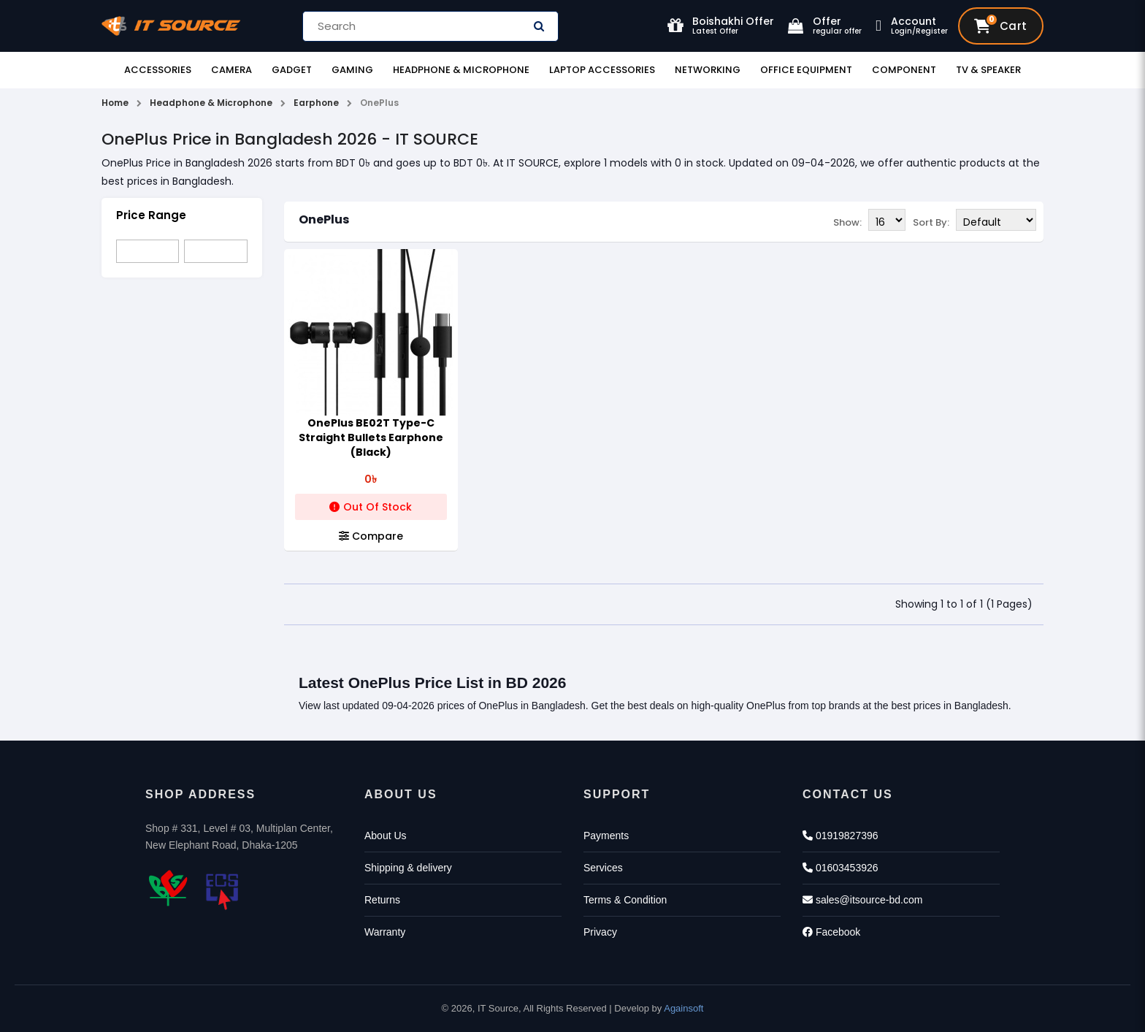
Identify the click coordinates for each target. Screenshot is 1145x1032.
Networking (707, 70)
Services (603, 868)
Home (115, 102)
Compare (371, 536)
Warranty (384, 932)
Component (904, 70)
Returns (382, 900)
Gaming (352, 70)
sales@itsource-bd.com (862, 900)
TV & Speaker (988, 70)
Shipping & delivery (408, 868)
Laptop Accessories (602, 70)
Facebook (831, 932)
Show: (847, 222)
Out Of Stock (370, 507)
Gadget (292, 70)
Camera (231, 70)
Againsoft (683, 1008)
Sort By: (931, 222)
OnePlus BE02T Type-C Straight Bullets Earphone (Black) (371, 437)
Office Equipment (806, 70)
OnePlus (324, 219)
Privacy (600, 932)
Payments (606, 835)
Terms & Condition (625, 900)
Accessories (157, 70)
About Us (385, 835)
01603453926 (840, 868)
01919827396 (840, 835)
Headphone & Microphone (461, 70)
